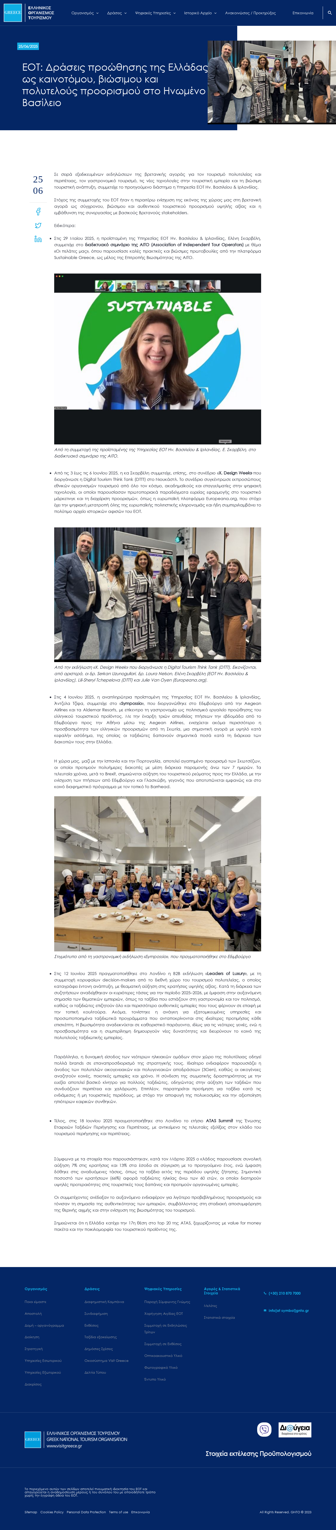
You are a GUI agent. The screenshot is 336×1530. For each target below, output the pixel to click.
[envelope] (286, 1310)
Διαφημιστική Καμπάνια (104, 1301)
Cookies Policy (52, 1512)
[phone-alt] (282, 1293)
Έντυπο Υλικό (155, 1379)
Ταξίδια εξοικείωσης (100, 1337)
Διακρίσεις (33, 1384)
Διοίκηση (32, 1337)
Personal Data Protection (86, 1512)
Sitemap (31, 1512)
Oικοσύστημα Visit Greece (106, 1360)
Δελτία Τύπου (95, 1372)
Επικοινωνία (140, 1512)
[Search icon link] (330, 13)
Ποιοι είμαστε (35, 1301)
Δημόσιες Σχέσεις (98, 1348)
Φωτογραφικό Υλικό (161, 1367)
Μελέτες (210, 1305)
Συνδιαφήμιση (96, 1313)
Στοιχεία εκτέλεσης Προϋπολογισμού (258, 1453)
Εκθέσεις (91, 1325)
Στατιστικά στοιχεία (219, 1317)
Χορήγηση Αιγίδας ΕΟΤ (163, 1313)
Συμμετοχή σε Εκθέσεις (163, 1343)
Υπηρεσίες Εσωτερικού (43, 1360)
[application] (99, 12)
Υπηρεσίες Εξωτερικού (43, 1372)
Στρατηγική (34, 1348)
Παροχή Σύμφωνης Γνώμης (167, 1301)
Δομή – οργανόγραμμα (44, 1325)
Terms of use (118, 1512)
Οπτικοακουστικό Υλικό (163, 1355)
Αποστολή (33, 1313)
